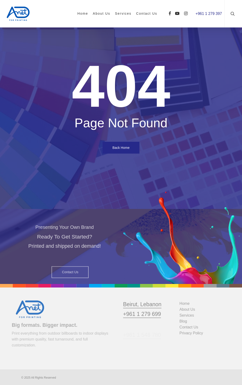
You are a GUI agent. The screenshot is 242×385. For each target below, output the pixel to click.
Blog (185, 321)
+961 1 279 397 (208, 14)
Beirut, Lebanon (142, 313)
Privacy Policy (193, 333)
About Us (189, 309)
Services (189, 315)
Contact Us (191, 327)
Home (187, 303)
